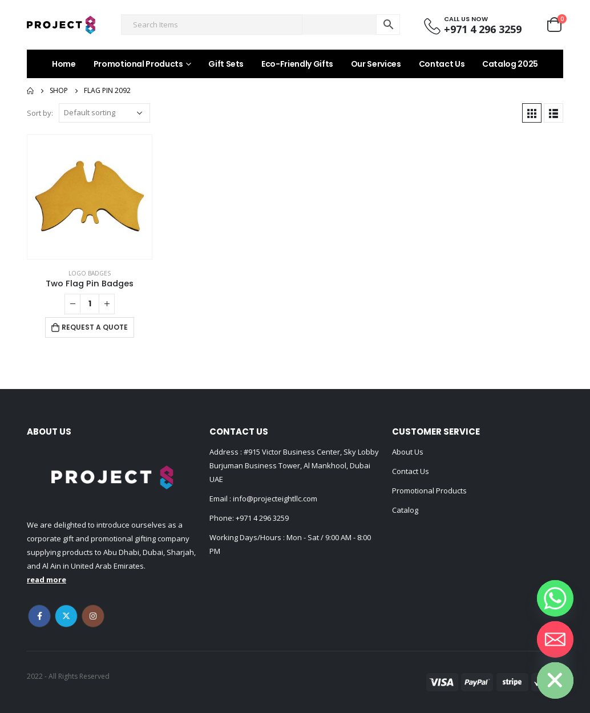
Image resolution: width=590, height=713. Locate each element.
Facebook (39, 616)
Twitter (66, 616)
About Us (407, 452)
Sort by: (40, 113)
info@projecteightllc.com (274, 498)
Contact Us (442, 64)
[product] (89, 197)
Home (64, 64)
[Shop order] (104, 113)
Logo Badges (89, 273)
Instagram (93, 616)
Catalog (405, 510)
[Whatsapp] (555, 598)
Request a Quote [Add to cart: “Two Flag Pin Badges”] (95, 327)
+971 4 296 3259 (262, 518)
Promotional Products (138, 64)
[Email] (555, 639)
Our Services (376, 64)
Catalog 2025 (510, 64)
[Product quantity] (89, 304)
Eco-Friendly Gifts (297, 64)
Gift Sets (226, 64)
